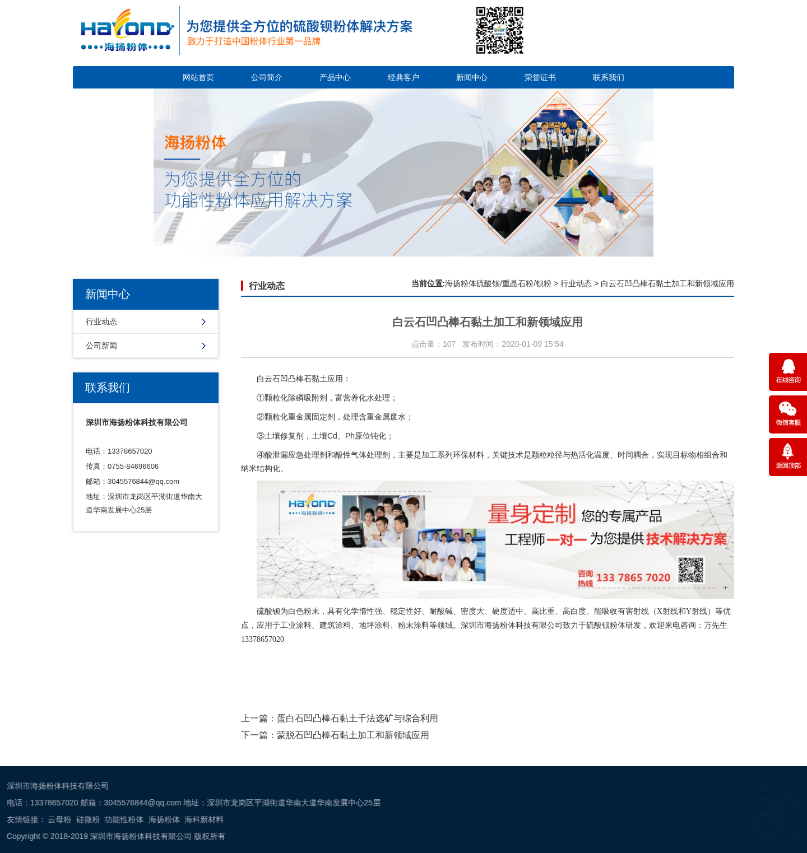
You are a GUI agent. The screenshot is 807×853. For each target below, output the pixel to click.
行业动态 (101, 321)
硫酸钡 (268, 611)
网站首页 (198, 77)
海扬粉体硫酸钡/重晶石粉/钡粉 (498, 283)
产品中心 (335, 77)
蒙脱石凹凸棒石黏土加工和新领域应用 (353, 735)
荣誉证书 (540, 77)
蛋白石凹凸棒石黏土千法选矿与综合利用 (357, 718)
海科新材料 (38, 819)
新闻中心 (472, 77)
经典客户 (403, 77)
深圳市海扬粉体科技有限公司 (512, 625)
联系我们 (608, 77)
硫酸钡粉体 (605, 625)
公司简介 (266, 77)
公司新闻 (101, 345)
